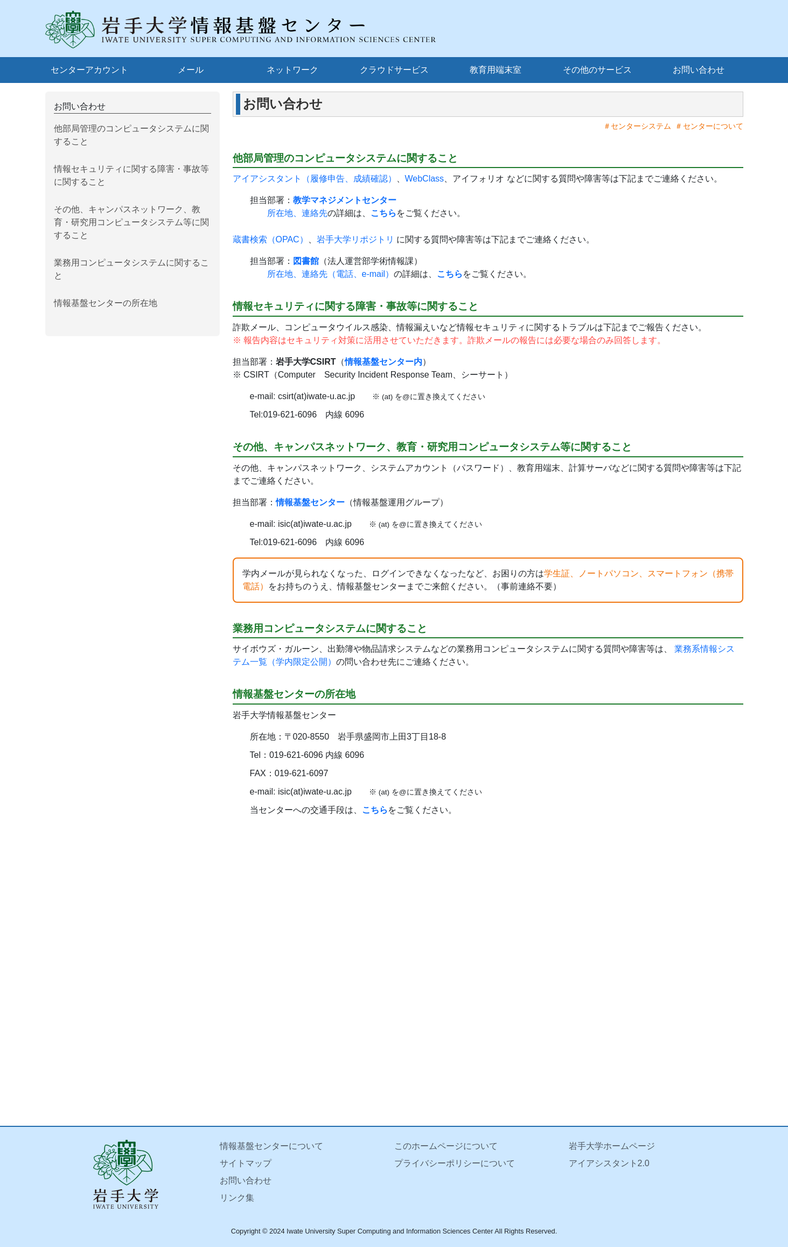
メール (191, 69)
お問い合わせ (698, 69)
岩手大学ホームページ (612, 1146)
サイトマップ (245, 1163)
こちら (383, 213)
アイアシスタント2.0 (609, 1163)
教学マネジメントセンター (344, 200)
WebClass (424, 178)
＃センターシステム (635, 126)
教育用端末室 (495, 69)
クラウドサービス (394, 69)
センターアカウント (89, 69)
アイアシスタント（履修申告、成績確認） (314, 178)
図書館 (306, 261)
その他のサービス (597, 69)
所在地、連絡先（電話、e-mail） (330, 273)
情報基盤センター (310, 502)
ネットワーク (292, 69)
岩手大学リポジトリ (355, 239)
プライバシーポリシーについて (454, 1163)
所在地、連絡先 (297, 213)
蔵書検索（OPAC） (270, 239)
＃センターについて (707, 126)
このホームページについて (446, 1146)
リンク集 (237, 1197)
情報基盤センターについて (271, 1146)
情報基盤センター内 (383, 361)
